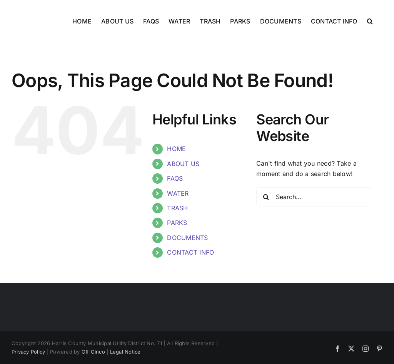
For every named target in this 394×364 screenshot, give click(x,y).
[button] (370, 21)
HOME (176, 149)
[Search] (265, 196)
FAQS (175, 178)
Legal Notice (125, 352)
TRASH (177, 208)
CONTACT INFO (190, 252)
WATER (178, 193)
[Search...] (314, 196)
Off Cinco (93, 352)
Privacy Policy (28, 352)
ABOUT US (183, 164)
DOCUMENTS (187, 238)
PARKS (177, 222)
